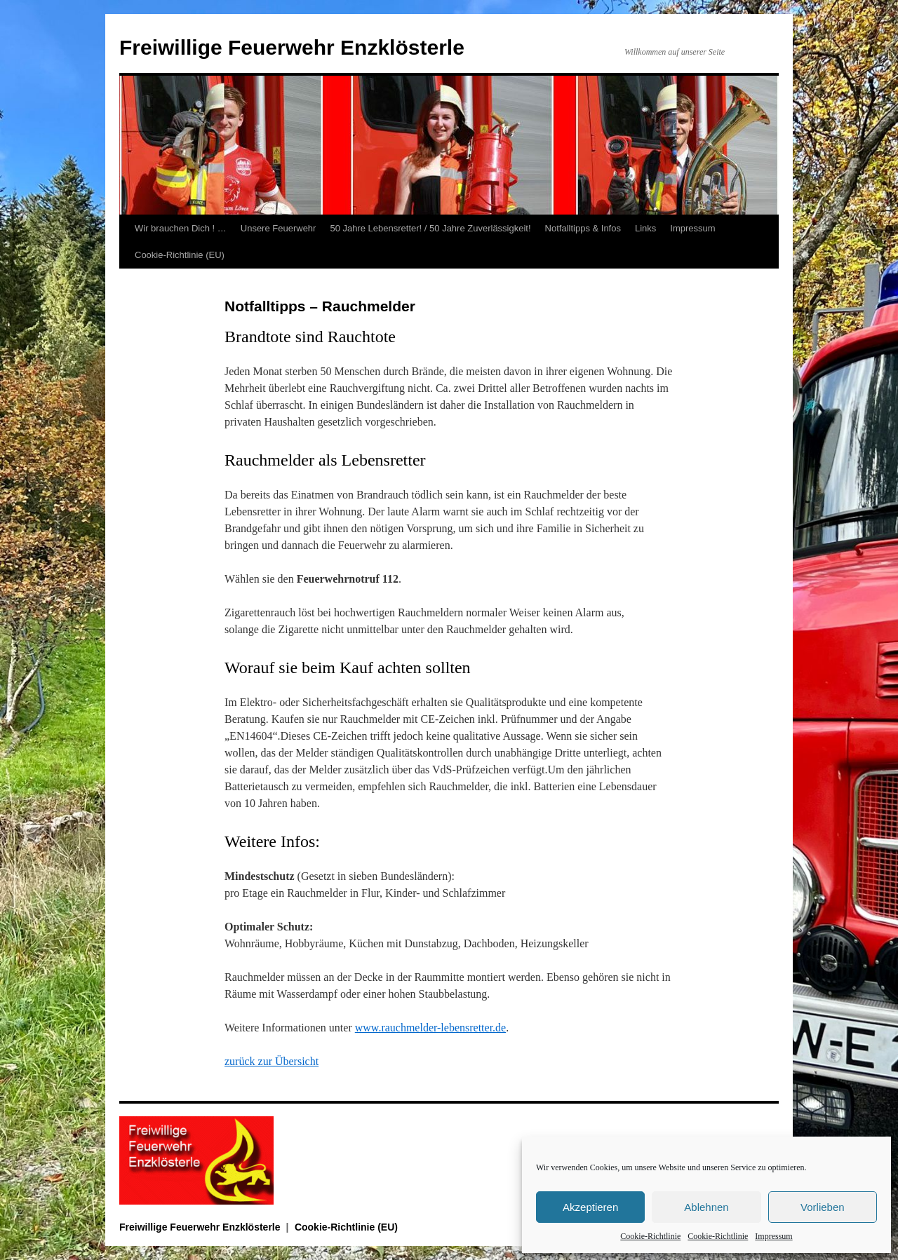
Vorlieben (822, 1207)
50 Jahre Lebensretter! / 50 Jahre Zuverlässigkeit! (430, 228)
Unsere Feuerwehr (278, 228)
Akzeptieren (590, 1207)
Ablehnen (706, 1207)
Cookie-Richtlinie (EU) (179, 255)
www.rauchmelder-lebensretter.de (430, 1028)
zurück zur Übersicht (271, 1061)
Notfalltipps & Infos (583, 228)
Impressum (773, 1236)
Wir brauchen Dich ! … (181, 228)
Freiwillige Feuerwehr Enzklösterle (291, 47)
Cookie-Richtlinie (650, 1236)
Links (645, 228)
